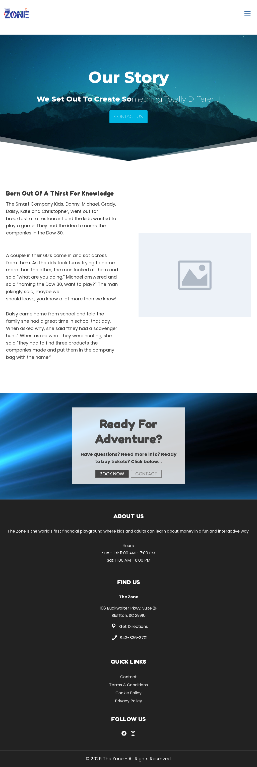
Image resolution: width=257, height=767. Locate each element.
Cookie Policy (128, 693)
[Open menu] (247, 13)
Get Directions (133, 626)
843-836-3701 (134, 638)
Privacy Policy (128, 701)
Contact (128, 677)
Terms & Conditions (128, 685)
